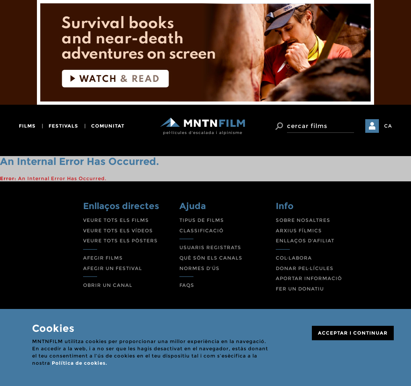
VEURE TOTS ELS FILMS (116, 220)
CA (388, 126)
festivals (63, 126)
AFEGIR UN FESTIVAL (112, 268)
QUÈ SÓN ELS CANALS (210, 258)
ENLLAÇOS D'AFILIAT (305, 241)
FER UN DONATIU (300, 289)
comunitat (107, 126)
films (27, 126)
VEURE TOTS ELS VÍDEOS (118, 231)
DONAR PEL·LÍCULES (305, 268)
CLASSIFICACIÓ (201, 231)
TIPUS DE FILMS (201, 220)
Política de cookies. (79, 363)
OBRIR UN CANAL (107, 285)
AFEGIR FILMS (103, 258)
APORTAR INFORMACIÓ (309, 278)
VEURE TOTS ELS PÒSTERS (120, 241)
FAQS (186, 285)
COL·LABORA (294, 258)
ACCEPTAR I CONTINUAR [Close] (353, 333)
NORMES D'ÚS (199, 268)
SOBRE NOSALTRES (303, 220)
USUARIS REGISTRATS (210, 247)
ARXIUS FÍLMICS (299, 231)
